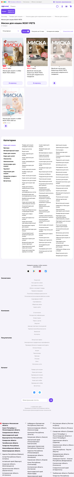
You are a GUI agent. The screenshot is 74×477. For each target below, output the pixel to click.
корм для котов (27, 149)
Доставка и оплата (37, 285)
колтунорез (59, 150)
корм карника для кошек (27, 154)
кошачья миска (43, 227)
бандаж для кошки (61, 255)
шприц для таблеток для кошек (62, 246)
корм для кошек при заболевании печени (28, 202)
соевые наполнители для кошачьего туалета (46, 216)
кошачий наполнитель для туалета (46, 184)
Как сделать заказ (37, 282)
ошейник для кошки (62, 162)
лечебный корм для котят (45, 168)
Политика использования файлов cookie (37, 296)
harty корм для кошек (29, 169)
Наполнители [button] (8, 161)
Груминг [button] (6, 169)
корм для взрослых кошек (28, 218)
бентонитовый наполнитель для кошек (44, 211)
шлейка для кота (61, 165)
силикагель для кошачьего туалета (45, 201)
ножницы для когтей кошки (45, 251)
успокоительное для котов (62, 229)
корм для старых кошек (27, 214)
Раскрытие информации (37, 315)
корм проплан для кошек (28, 158)
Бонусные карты (37, 339)
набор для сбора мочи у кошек (63, 249)
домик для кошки (61, 172)
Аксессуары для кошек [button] (9, 165)
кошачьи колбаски (45, 174)
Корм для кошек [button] (9, 145)
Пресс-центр (37, 320)
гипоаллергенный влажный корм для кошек (28, 234)
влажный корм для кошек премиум (28, 243)
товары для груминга (45, 240)
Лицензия (37, 280)
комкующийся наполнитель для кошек (44, 221)
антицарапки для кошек (44, 245)
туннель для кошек (62, 179)
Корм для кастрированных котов (29, 191)
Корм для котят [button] (9, 156)
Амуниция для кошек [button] (8, 172)
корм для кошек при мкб (28, 183)
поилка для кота (44, 237)
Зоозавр (4, 16)
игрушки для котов (62, 188)
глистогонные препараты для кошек (63, 210)
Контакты (37, 334)
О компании (37, 312)
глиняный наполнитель (46, 193)
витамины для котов (62, 233)
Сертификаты (37, 301)
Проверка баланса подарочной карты (37, 345)
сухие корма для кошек (44, 145)
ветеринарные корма (45, 153)
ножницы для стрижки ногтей (63, 156)
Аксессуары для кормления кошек (38, 16)
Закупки (37, 323)
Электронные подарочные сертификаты (37, 342)
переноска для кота (62, 169)
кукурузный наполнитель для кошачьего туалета (45, 189)
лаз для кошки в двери (63, 185)
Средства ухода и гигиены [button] (9, 177)
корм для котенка (44, 159)
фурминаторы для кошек (61, 153)
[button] (11, 31)
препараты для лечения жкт (60, 242)
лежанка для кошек (62, 174)
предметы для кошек (62, 160)
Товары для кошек (15, 16)
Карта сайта (37, 307)
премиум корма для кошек (28, 239)
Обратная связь (37, 304)
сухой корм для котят (45, 161)
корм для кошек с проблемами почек (28, 187)
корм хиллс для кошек (29, 178)
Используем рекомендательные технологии (37, 410)
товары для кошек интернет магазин (27, 145)
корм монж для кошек (29, 175)
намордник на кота (62, 167)
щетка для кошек (61, 145)
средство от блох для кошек (62, 206)
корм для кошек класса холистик (44, 155)
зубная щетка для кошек (61, 199)
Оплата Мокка (37, 348)
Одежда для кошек (37, 375)
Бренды (37, 356)
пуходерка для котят (45, 248)
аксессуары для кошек (46, 225)
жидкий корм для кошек (44, 149)
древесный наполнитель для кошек (44, 206)
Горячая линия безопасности (37, 329)
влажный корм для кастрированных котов (29, 195)
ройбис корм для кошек (27, 172)
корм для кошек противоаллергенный (29, 222)
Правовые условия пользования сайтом (37, 408)
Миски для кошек (61, 16)
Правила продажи (37, 291)
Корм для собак (37, 380)
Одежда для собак (37, 383)
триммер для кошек (62, 147)
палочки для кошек (45, 179)
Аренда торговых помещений (37, 326)
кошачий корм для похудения (28, 206)
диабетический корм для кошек (28, 199)
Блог (37, 361)
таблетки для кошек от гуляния (63, 238)
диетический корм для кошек (29, 230)
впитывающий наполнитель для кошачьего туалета (45, 197)
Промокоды (37, 353)
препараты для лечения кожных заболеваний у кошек (62, 217)
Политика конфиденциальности (37, 293)
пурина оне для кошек (29, 180)
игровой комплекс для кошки (63, 182)
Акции (37, 350)
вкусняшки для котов (45, 171)
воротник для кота (61, 253)
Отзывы (37, 358)
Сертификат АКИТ (37, 299)
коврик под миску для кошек (46, 230)
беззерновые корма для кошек (28, 226)
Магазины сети (37, 364)
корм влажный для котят (45, 164)
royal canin (25, 151)
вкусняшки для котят (45, 181)
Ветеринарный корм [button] (11, 151)
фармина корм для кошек (28, 166)
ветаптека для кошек (62, 203)
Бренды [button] (6, 148)
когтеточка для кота (62, 177)
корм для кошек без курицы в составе (28, 250)
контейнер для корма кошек (46, 234)
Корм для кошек (37, 372)
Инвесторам (37, 318)
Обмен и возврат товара (37, 288)
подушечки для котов (45, 176)
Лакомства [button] (7, 159)
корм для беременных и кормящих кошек (29, 210)
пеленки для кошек (62, 197)
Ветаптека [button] (7, 181)
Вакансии (37, 331)
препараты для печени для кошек (63, 221)
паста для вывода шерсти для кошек (61, 225)
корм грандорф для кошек (28, 162)
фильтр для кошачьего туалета (63, 193)
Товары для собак (37, 377)
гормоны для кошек (62, 235)
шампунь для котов (45, 242)
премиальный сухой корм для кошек (28, 247)
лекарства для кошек (62, 213)
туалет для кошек (61, 190)
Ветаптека (37, 386)
